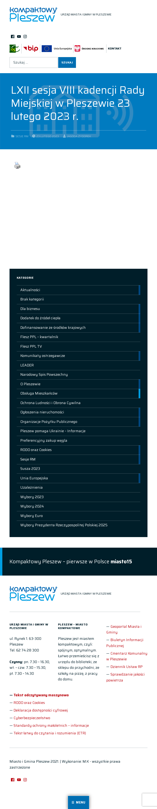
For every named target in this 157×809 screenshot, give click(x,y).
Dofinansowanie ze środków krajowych (53, 327)
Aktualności (30, 290)
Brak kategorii (32, 299)
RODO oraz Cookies (36, 449)
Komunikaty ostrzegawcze (42, 355)
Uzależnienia (31, 487)
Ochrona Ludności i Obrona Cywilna (50, 403)
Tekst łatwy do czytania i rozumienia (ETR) (50, 733)
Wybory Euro (31, 515)
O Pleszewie (30, 384)
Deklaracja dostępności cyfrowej (41, 710)
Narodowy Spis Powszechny (44, 374)
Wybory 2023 (32, 497)
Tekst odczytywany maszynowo (41, 695)
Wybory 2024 (32, 506)
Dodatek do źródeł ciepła (40, 318)
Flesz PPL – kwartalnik (39, 337)
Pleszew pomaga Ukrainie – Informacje (52, 431)
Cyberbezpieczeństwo (32, 718)
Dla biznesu (30, 308)
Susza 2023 (30, 468)
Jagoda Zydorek (79, 136)
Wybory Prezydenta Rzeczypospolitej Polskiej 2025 (63, 525)
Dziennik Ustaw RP (126, 666)
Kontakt (114, 48)
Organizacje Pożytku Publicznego (48, 421)
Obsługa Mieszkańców (39, 393)
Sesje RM (21, 136)
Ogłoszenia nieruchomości (42, 412)
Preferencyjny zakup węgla (43, 440)
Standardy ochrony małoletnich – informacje (51, 725)
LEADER (27, 365)
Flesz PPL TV (31, 346)
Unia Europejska (34, 478)
